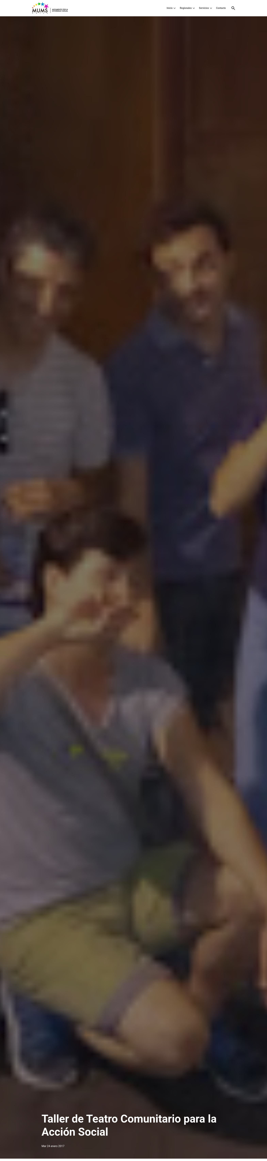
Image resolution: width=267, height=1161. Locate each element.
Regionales (186, 8)
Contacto (221, 8)
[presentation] (174, 8)
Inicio (170, 8)
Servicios (204, 8)
